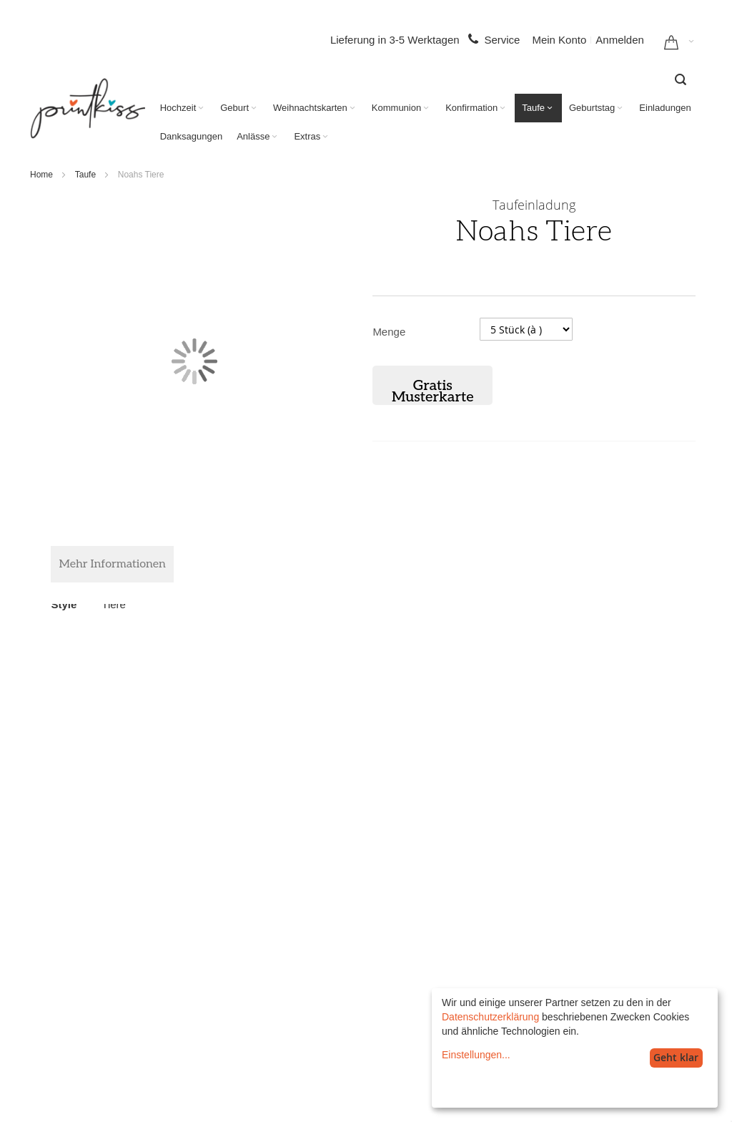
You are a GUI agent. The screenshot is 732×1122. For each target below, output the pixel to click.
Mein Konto (559, 40)
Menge (388, 332)
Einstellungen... (476, 1054)
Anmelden (619, 40)
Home (41, 175)
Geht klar (675, 1057)
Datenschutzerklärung (490, 1017)
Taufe (85, 175)
